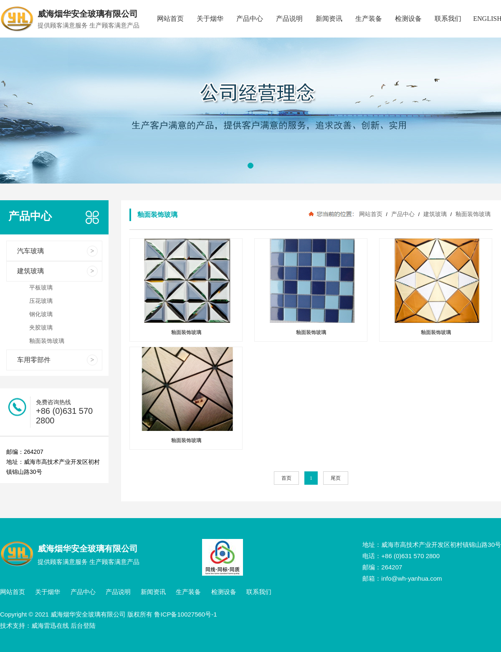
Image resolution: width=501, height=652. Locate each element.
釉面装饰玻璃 (472, 214)
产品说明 (289, 18)
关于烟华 (210, 18)
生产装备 (368, 18)
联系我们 (448, 18)
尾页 (336, 478)
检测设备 (408, 18)
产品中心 (249, 18)
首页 (286, 478)
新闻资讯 (329, 18)
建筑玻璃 (435, 214)
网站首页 (170, 18)
